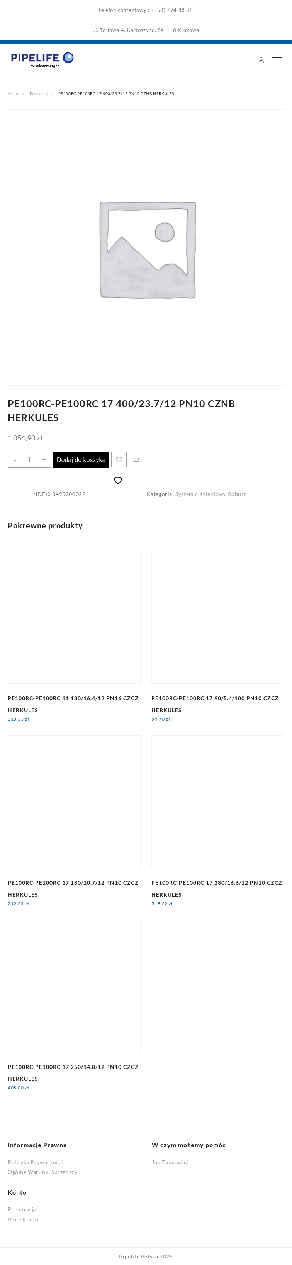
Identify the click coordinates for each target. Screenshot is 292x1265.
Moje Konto (23, 1219)
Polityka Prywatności (35, 1162)
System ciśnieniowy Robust (210, 494)
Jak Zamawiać (170, 1162)
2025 (166, 1256)
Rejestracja (22, 1209)
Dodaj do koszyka (81, 460)
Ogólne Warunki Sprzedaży (42, 1171)
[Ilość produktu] (29, 459)
